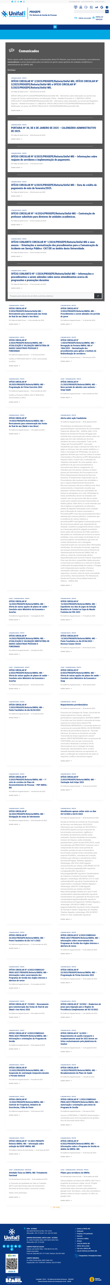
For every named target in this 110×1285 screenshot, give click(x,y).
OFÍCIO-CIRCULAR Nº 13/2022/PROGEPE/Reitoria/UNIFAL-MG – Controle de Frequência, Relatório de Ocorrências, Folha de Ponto (27, 1103)
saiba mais (16, 110)
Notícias (28, 1170)
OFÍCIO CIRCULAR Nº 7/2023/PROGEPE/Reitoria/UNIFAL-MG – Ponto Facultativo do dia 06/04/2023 (26, 707)
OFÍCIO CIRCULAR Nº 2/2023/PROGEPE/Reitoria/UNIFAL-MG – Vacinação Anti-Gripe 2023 (78, 780)
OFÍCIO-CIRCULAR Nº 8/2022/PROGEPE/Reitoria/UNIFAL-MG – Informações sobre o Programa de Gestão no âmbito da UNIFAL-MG (80, 1145)
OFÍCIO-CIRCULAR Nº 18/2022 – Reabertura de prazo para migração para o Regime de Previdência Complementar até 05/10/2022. (81, 1007)
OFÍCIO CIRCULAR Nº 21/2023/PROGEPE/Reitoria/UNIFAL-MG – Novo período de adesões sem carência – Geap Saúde (79, 385)
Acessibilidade (74, 1)
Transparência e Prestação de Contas (90, 1255)
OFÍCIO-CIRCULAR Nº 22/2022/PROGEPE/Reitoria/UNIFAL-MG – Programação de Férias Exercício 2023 (79, 972)
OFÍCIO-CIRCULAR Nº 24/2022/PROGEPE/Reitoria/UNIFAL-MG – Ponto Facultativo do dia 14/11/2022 (27, 938)
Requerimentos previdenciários (74, 704)
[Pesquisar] (107, 11)
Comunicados (16, 78)
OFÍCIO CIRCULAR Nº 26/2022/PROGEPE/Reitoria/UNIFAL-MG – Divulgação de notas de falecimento (27, 814)
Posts (24, 78)
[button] (55, 27)
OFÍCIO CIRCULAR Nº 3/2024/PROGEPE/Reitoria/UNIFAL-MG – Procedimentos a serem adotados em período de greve (80, 312)
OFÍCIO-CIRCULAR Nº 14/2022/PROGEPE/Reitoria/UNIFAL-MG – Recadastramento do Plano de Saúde (79, 1070)
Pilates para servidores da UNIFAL (75, 1172)
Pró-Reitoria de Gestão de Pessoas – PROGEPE (60, 1279)
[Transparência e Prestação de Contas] (76, 1255)
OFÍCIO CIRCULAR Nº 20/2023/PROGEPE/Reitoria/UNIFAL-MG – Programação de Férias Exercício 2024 (27, 384)
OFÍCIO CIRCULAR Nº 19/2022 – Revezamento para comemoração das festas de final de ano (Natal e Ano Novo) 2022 (29, 1007)
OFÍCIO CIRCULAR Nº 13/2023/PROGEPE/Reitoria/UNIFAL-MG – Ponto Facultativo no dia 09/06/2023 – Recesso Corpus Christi (79, 639)
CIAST (62, 379)
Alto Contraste (87, 1)
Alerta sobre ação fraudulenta (73, 418)
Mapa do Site (100, 1)
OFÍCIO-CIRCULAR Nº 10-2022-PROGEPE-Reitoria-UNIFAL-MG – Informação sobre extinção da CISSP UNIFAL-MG (27, 1144)
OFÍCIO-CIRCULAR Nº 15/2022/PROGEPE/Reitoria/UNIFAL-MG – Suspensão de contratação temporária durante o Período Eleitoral (29, 1071)
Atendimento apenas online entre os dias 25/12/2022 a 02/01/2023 (78, 812)
